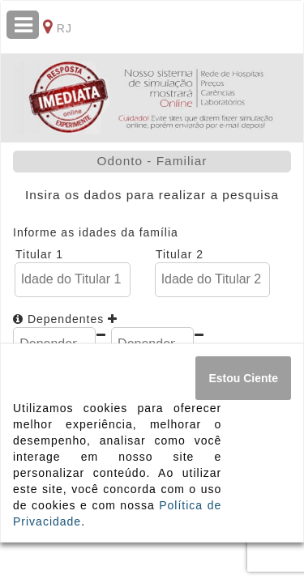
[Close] (243, 378)
